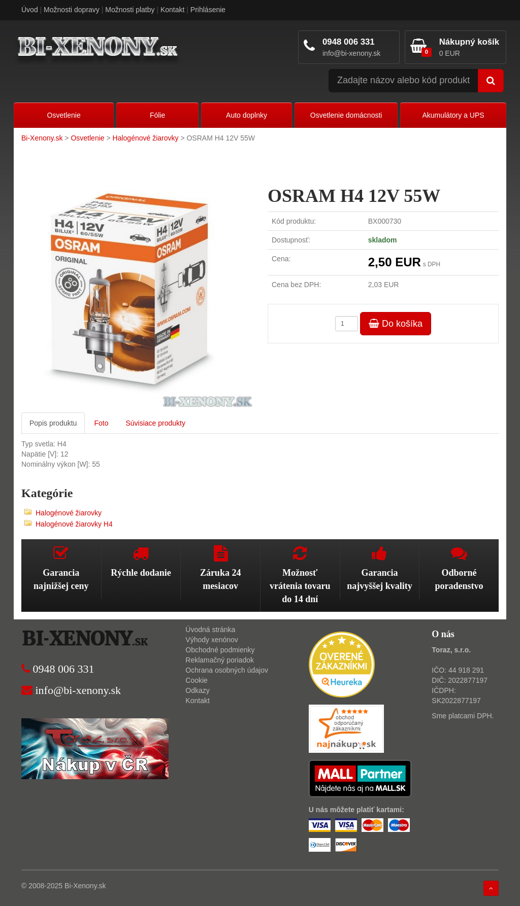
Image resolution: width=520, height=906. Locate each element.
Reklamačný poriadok (219, 660)
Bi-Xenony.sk (41, 138)
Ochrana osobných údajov (226, 670)
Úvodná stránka (210, 629)
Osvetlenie (64, 115)
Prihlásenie (207, 10)
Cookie (196, 680)
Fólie (157, 115)
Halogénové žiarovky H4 (74, 524)
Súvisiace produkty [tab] (155, 423)
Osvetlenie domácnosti (346, 115)
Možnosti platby (129, 10)
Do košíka (395, 324)
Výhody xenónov (211, 640)
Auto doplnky (246, 115)
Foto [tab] (101, 423)
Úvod (29, 10)
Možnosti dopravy (72, 10)
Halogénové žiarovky (146, 138)
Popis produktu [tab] (53, 423)
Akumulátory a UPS (453, 115)
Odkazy (197, 690)
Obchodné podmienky (219, 650)
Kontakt (172, 10)
